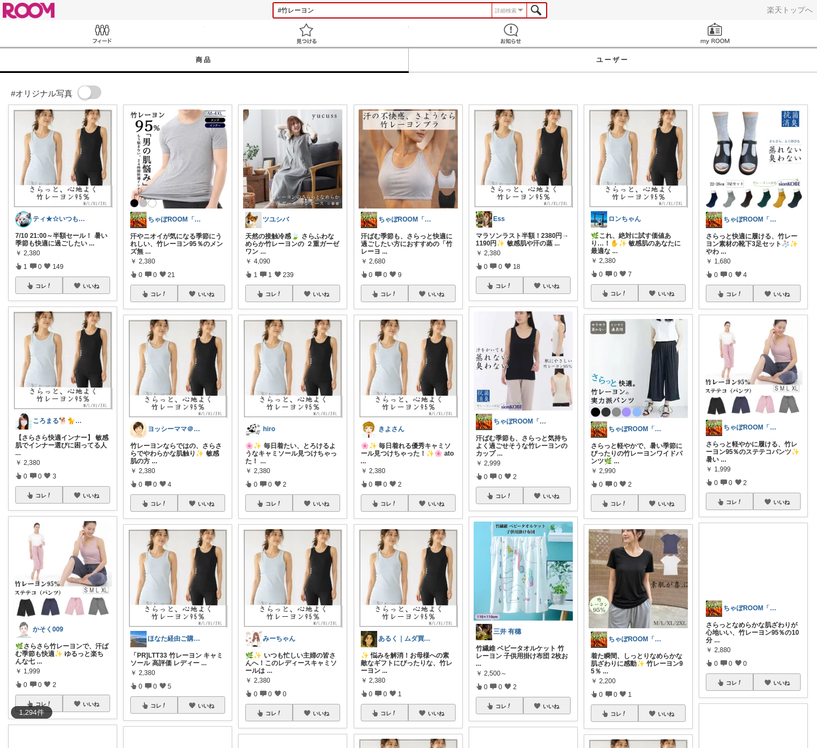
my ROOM (715, 33)
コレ (43, 286)
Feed (102, 33)
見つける (306, 33)
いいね (91, 286)
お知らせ (511, 33)
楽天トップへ (790, 9)
